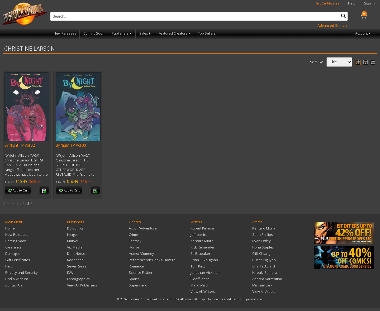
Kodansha (75, 259)
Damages (13, 253)
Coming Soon (93, 33)
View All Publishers (82, 285)
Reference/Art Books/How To (152, 259)
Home (10, 228)
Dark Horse (76, 253)
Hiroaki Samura (264, 272)
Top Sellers (207, 33)
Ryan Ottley (261, 240)
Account (363, 33)
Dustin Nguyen (264, 259)
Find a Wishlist (16, 278)
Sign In (369, 3)
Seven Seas (76, 266)
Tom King (198, 266)
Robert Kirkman (203, 228)
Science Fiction (140, 272)
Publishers (122, 33)
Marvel (72, 240)
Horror (134, 247)
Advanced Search (332, 25)
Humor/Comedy (141, 253)
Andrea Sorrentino (267, 278)
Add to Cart (17, 190)
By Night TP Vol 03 (71, 145)
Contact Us (13, 285)
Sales (145, 33)
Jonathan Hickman (205, 272)
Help (351, 3)
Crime (133, 234)
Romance (136, 266)
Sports (134, 278)
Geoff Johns (200, 278)
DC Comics (75, 228)
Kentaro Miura (202, 240)
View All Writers (203, 291)
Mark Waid (199, 285)
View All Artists (263, 291)
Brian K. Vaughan (204, 259)
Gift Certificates (327, 3)
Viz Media (75, 247)
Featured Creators (175, 33)
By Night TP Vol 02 (19, 145)
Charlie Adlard (263, 266)
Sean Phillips (262, 234)
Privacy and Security (21, 272)
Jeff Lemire (199, 234)
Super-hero (138, 285)
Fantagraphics (78, 278)
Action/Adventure (143, 228)
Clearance (13, 247)
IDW (70, 272)
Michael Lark (262, 285)
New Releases (65, 33)
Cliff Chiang (261, 253)
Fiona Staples (263, 247)
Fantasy (135, 240)
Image (72, 234)
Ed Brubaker (200, 253)
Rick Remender (203, 247)
